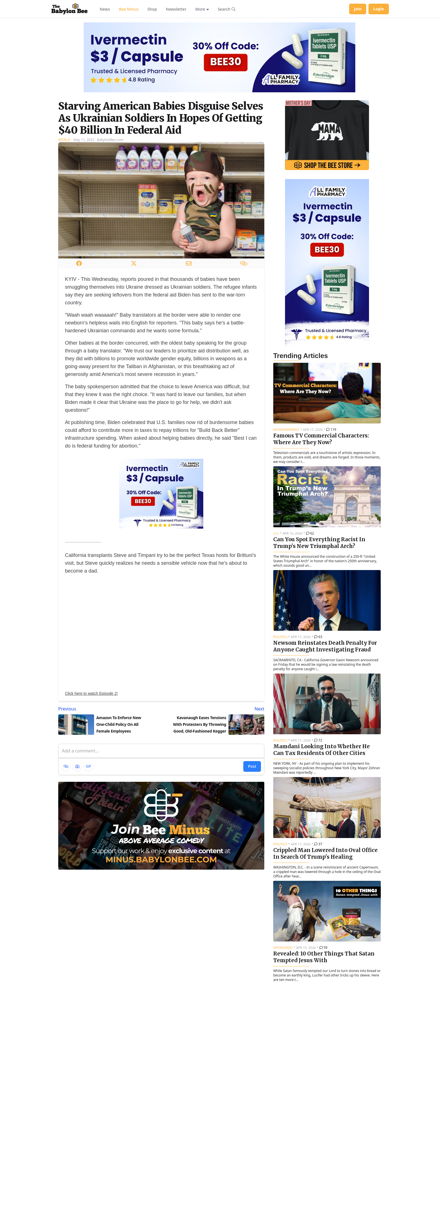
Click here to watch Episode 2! (91, 693)
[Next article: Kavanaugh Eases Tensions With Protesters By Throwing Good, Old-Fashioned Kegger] (214, 708)
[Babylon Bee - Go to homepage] (69, 9)
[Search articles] (227, 9)
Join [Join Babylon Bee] (357, 8)
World (64, 139)
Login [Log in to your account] (378, 8)
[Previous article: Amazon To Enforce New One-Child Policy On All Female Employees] (108, 708)
